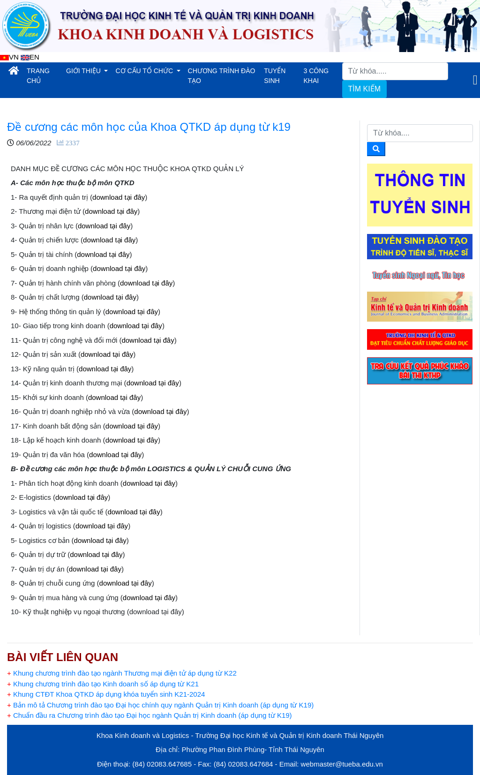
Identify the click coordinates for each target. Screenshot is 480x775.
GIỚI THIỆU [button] (84, 71)
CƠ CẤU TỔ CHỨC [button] (145, 71)
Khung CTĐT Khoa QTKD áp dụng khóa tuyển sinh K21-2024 (106, 694)
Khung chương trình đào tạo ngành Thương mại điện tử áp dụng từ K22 (122, 673)
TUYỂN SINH (274, 75)
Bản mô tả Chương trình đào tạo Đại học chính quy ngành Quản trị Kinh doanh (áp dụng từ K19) (160, 705)
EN (30, 57)
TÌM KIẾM (364, 89)
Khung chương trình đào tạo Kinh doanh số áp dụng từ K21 (103, 684)
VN (9, 57)
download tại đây (118, 197)
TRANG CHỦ (44, 75)
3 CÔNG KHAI (316, 75)
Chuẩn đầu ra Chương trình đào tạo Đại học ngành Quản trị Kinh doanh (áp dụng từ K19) (149, 715)
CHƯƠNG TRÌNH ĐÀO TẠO (221, 75)
